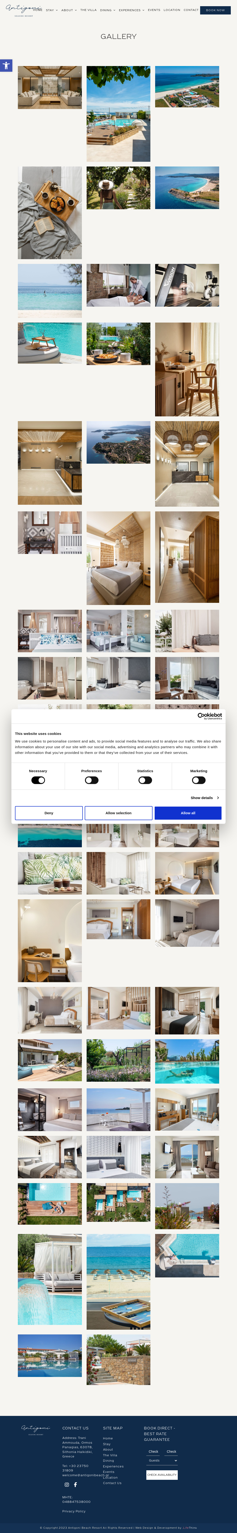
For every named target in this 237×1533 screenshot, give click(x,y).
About (108, 1450)
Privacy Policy (74, 1511)
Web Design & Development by (166, 1527)
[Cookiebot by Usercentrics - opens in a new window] (201, 716)
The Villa (110, 1455)
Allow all (188, 813)
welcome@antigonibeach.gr (85, 1475)
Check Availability (162, 1475)
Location (110, 1478)
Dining (108, 1461)
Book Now (215, 10)
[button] (6, 65)
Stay (107, 1444)
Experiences (113, 1466)
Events (108, 1472)
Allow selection (118, 813)
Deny (48, 813)
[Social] (67, 1485)
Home (108, 1438)
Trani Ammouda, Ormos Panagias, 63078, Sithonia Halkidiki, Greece (77, 1447)
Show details (202, 798)
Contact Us (112, 1483)
